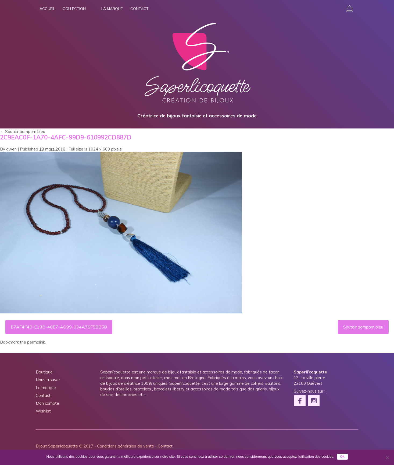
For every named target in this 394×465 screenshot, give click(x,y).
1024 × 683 (99, 149)
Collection (74, 8)
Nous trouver (48, 379)
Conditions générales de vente (125, 446)
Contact (139, 8)
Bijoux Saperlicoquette (57, 446)
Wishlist (43, 411)
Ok (342, 457)
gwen (11, 149)
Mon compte (47, 403)
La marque (112, 8)
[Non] (387, 457)
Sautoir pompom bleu (22, 131)
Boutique (44, 372)
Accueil (47, 8)
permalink (36, 342)
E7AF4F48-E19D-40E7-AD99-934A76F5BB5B (59, 327)
